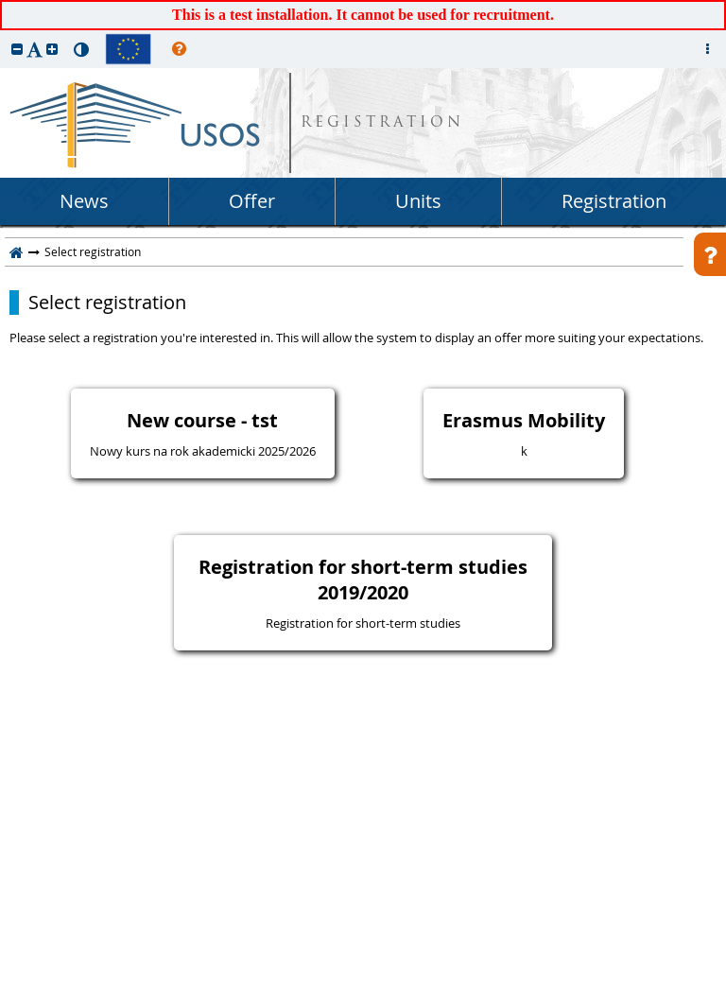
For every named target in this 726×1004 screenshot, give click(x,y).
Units (418, 201)
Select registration (107, 302)
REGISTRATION (382, 123)
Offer (252, 201)
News (84, 201)
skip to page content (4, 4)
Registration (614, 201)
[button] (17, 49)
